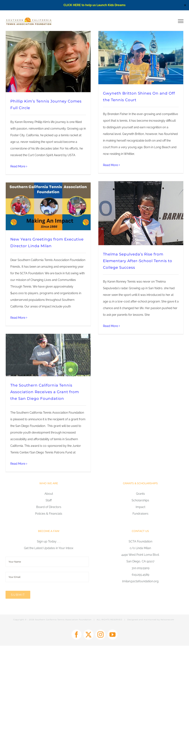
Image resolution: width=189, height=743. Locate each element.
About (48, 493)
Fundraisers (140, 513)
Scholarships (140, 500)
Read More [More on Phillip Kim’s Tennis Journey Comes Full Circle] (17, 166)
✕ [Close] (185, 5)
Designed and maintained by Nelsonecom (150, 619)
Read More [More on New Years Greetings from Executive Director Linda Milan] (17, 317)
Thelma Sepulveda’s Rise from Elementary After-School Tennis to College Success (137, 261)
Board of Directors (48, 507)
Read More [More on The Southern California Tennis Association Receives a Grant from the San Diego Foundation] (17, 463)
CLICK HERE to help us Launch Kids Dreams (94, 5)
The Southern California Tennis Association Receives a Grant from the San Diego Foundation (44, 392)
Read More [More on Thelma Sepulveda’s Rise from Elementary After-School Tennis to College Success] (110, 326)
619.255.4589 (140, 574)
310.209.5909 (140, 568)
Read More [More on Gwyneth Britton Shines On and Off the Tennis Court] (110, 165)
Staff (49, 500)
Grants (140, 493)
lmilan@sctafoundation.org (140, 581)
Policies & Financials (48, 513)
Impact (140, 507)
